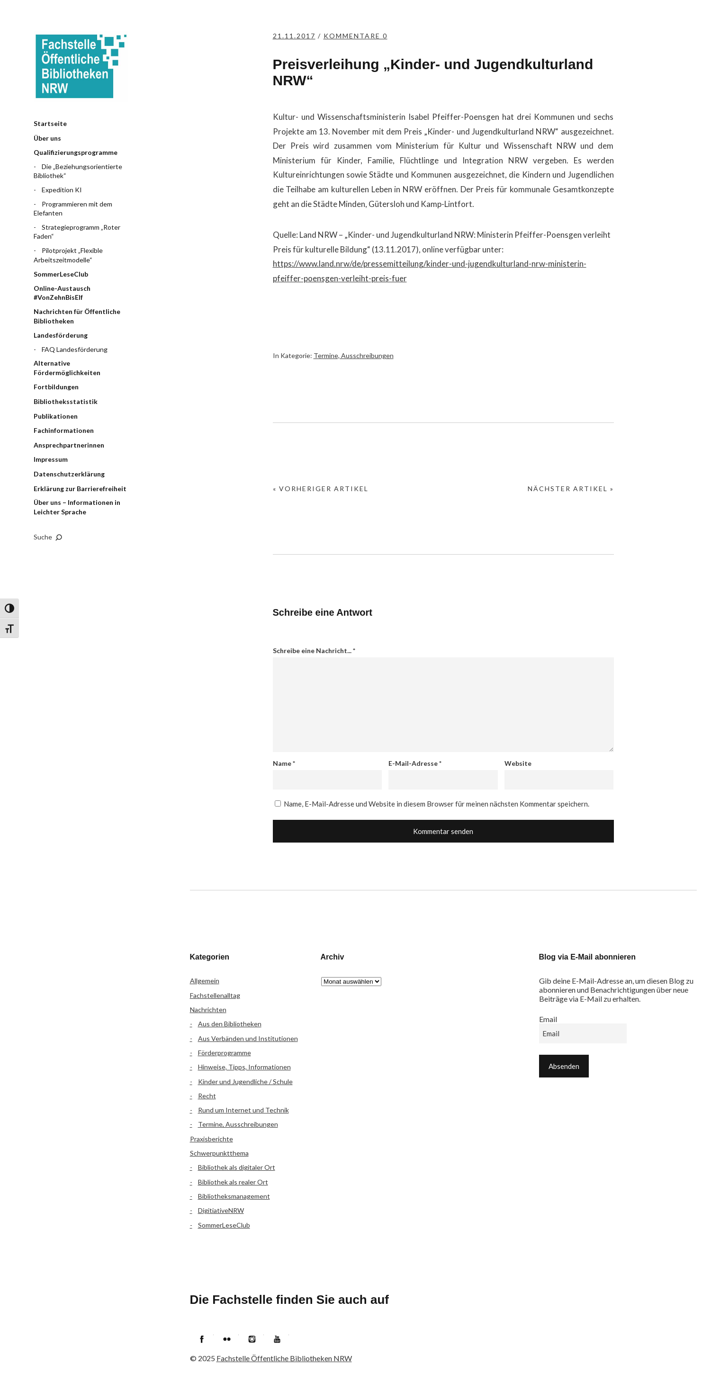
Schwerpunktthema (219, 1153)
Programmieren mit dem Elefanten (73, 208)
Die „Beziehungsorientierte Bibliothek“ (78, 171)
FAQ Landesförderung (75, 349)
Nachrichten (208, 1009)
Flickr (227, 1339)
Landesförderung (61, 335)
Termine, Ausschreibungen (354, 355)
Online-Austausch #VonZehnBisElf (62, 293)
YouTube (277, 1339)
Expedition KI (62, 190)
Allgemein (204, 981)
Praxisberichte (211, 1139)
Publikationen (56, 416)
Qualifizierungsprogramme (75, 152)
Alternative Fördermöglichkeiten (67, 368)
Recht (207, 1096)
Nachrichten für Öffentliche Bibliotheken (77, 316)
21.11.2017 (294, 36)
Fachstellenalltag (215, 995)
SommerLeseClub (61, 274)
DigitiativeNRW (221, 1210)
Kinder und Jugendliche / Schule (245, 1081)
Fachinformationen (64, 430)
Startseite (50, 123)
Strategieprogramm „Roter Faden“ (77, 232)
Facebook (202, 1339)
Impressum (51, 459)
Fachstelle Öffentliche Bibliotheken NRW (81, 66)
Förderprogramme (224, 1053)
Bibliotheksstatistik (66, 401)
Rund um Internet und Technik (243, 1110)
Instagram (252, 1339)
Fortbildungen (56, 387)
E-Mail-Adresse (414, 763)
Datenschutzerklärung (69, 474)
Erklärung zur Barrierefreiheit (80, 489)
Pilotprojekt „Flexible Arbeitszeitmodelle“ (68, 255)
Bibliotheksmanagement (234, 1196)
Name (284, 763)
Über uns (47, 138)
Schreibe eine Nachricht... (314, 650)
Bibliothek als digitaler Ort (236, 1167)
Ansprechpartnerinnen (69, 445)
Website (517, 763)
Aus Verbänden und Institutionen (248, 1038)
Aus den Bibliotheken (229, 1024)
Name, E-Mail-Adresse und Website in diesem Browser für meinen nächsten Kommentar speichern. (436, 803)
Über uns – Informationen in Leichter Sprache (77, 507)
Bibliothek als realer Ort (233, 1182)
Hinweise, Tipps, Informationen (244, 1067)
